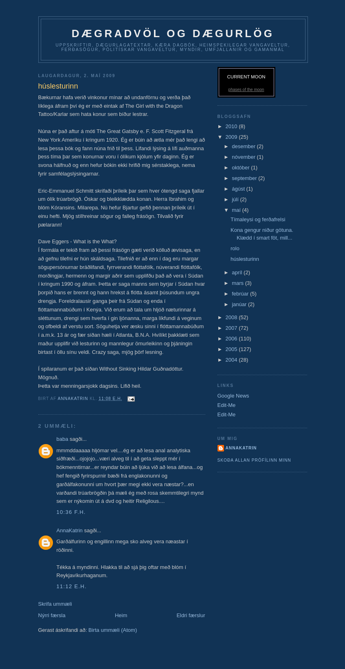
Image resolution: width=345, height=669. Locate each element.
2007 (232, 328)
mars (238, 283)
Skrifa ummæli (55, 604)
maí (237, 210)
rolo (235, 248)
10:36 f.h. (71, 512)
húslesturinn (245, 259)
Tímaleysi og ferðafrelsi (258, 219)
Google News (233, 396)
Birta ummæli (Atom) (112, 630)
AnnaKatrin (70, 530)
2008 (232, 317)
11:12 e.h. (72, 586)
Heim (121, 615)
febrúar (241, 294)
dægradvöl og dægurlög (173, 33)
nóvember (244, 157)
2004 (232, 360)
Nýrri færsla (52, 615)
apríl (238, 272)
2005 (232, 349)
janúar (240, 304)
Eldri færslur (190, 615)
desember (244, 146)
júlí (236, 199)
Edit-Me (227, 405)
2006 (232, 339)
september (245, 178)
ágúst (239, 189)
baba (63, 439)
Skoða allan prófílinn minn (254, 460)
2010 (232, 126)
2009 (232, 137)
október (241, 167)
